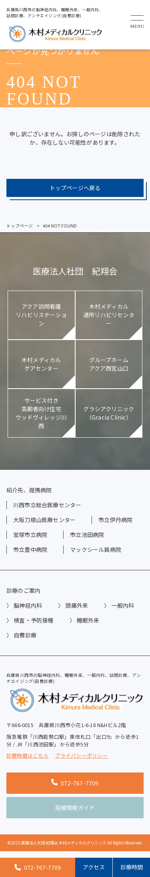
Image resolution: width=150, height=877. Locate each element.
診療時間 (131, 867)
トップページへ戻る (75, 188)
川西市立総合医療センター (47, 505)
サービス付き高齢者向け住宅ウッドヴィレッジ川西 (41, 413)
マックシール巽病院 (95, 549)
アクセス (94, 867)
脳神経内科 (28, 605)
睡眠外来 (88, 620)
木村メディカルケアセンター (41, 364)
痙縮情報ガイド (75, 807)
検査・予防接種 (33, 620)
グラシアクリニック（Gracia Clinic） (108, 413)
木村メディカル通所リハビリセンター (108, 314)
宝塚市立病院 (30, 535)
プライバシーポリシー (81, 755)
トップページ (19, 226)
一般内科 (122, 605)
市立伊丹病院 (115, 520)
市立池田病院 (87, 535)
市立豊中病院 (30, 549)
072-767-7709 (74, 783)
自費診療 (25, 635)
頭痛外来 (76, 605)
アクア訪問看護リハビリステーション (41, 314)
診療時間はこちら (27, 755)
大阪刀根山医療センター (44, 520)
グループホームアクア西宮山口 (108, 364)
